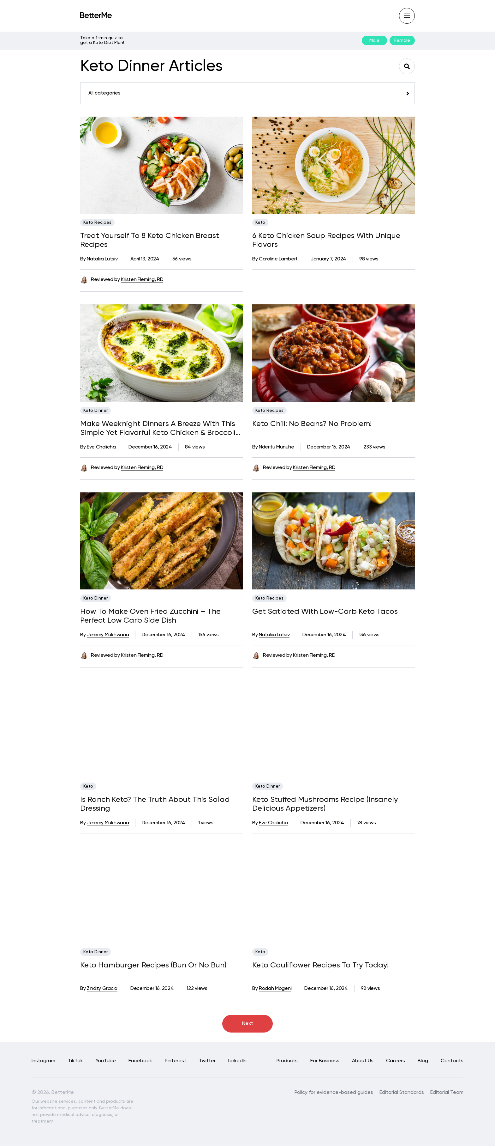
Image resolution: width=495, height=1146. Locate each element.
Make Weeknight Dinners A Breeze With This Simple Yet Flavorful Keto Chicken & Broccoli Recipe (158, 428)
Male (374, 40)
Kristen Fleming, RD (142, 279)
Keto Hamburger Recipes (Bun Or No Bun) (153, 965)
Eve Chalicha (101, 447)
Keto (260, 222)
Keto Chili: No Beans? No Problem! (312, 424)
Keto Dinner (95, 410)
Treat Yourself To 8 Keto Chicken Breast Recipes (149, 240)
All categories (104, 93)
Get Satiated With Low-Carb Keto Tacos (325, 611)
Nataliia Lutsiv (102, 259)
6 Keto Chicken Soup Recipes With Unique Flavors (326, 240)
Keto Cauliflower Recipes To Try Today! (320, 965)
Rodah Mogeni (275, 988)
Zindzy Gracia (102, 988)
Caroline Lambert (278, 259)
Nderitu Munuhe (276, 447)
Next (247, 1023)
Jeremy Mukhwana (108, 634)
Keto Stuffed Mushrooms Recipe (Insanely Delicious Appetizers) (325, 804)
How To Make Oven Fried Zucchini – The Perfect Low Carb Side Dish (150, 616)
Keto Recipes (97, 222)
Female (402, 40)
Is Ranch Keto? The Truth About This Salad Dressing (155, 804)
